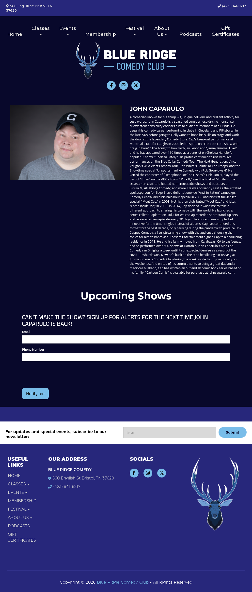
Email (26, 331)
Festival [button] (134, 30)
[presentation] (50, 372)
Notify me (35, 393)
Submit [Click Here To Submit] (232, 432)
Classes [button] (41, 30)
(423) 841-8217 (234, 6)
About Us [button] (162, 31)
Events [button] (67, 30)
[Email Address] (169, 432)
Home (14, 34)
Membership (100, 34)
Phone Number (33, 349)
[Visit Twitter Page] (135, 85)
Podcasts (190, 34)
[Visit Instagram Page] (123, 85)
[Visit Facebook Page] (111, 85)
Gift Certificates (225, 31)
